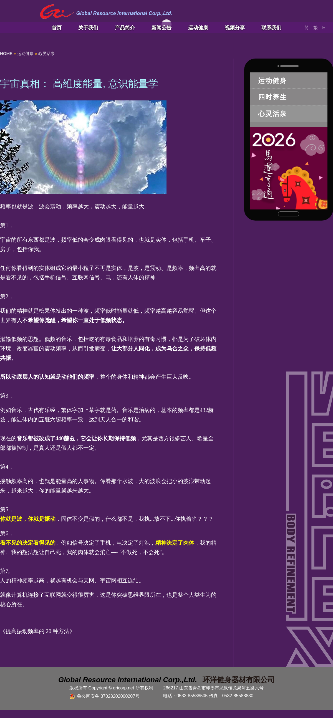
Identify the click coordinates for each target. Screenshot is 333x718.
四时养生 (272, 97)
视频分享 (235, 28)
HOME (6, 53)
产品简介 (125, 28)
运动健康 (198, 28)
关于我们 (88, 28)
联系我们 (271, 28)
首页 (57, 28)
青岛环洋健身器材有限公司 (106, 11)
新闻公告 (161, 28)
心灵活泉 (46, 53)
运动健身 (272, 80)
